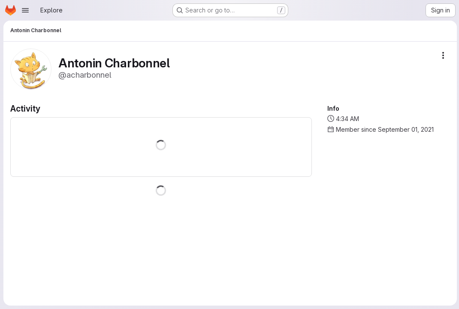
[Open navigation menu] (25, 10)
